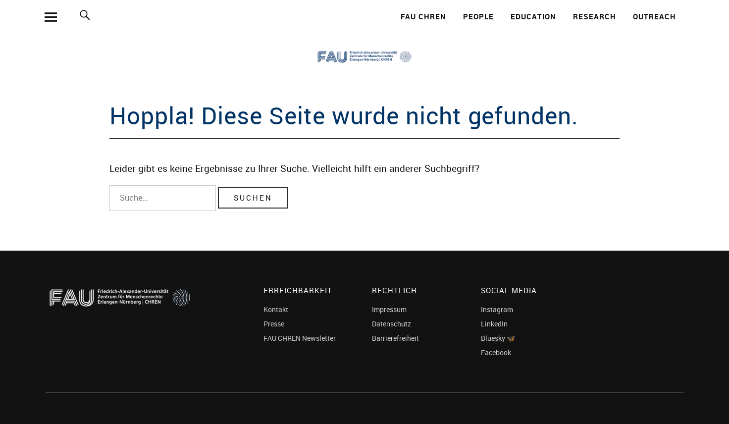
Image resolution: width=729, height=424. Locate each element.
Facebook (496, 352)
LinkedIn (494, 323)
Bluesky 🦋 (498, 338)
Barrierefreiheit (395, 338)
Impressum (389, 309)
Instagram (497, 309)
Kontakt (275, 309)
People (478, 16)
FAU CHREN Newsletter (299, 338)
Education (533, 16)
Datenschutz (391, 323)
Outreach (654, 16)
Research (594, 16)
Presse (273, 323)
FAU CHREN (423, 16)
